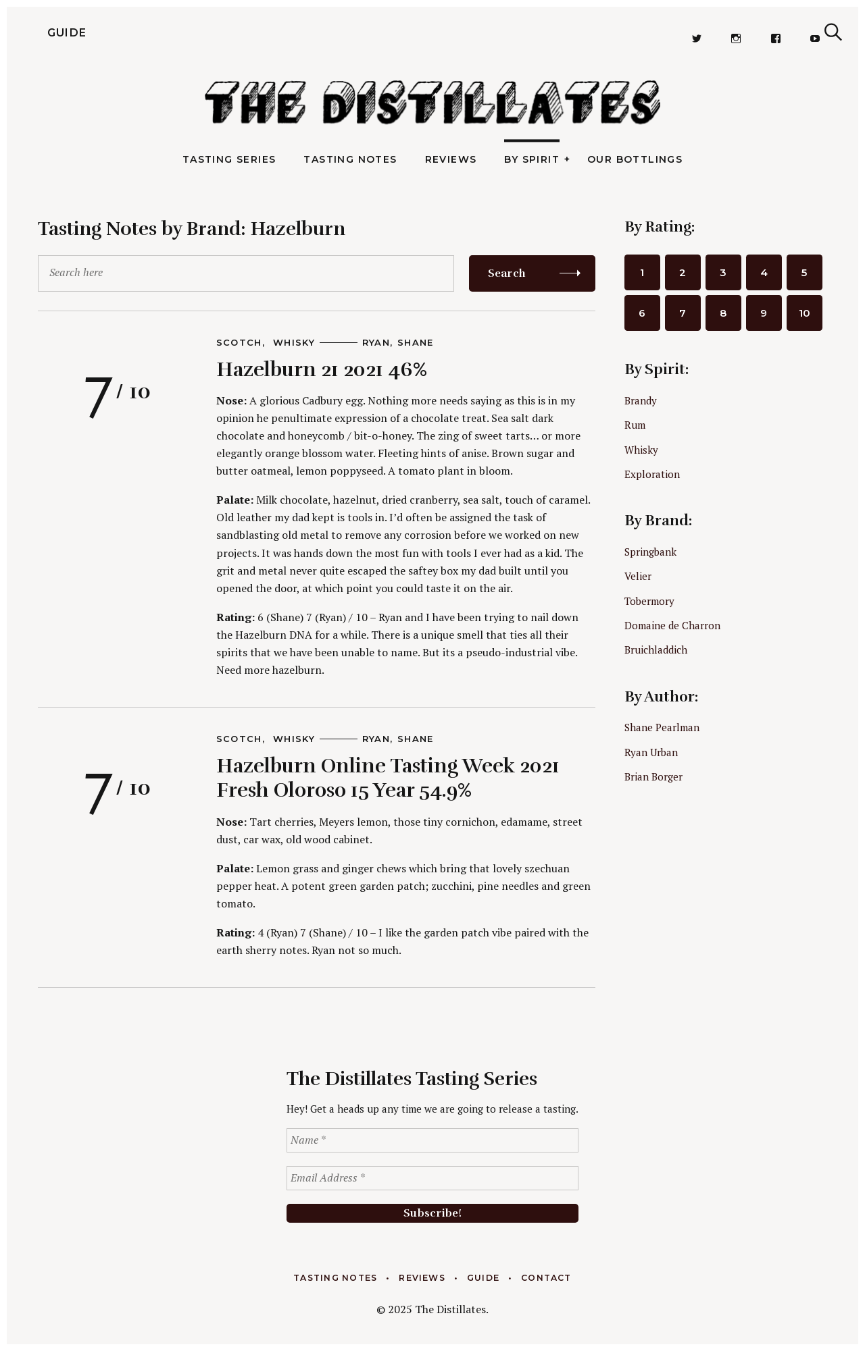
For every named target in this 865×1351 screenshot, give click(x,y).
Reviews (451, 159)
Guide (41, 32)
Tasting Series (229, 159)
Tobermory (649, 601)
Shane (415, 342)
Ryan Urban (651, 752)
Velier (637, 576)
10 (804, 313)
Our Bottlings (635, 159)
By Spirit (532, 159)
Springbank (650, 551)
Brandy (640, 400)
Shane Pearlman (661, 727)
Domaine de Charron (672, 625)
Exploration (652, 474)
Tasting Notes (350, 159)
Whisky (294, 342)
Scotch (239, 342)
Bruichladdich (655, 649)
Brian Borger (653, 776)
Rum (634, 424)
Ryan (376, 342)
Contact (546, 1278)
